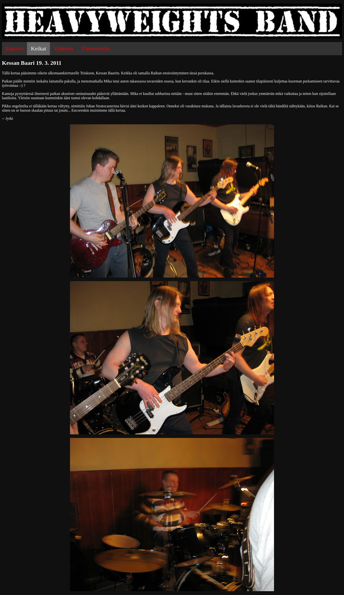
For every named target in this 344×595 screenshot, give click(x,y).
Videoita (63, 48)
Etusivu (14, 48)
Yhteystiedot (95, 48)
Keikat (38, 48)
